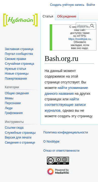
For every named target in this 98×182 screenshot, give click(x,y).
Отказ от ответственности (61, 150)
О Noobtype (51, 141)
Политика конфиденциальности (65, 132)
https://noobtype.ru (79, 38)
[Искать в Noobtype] (86, 26)
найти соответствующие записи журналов (65, 104)
